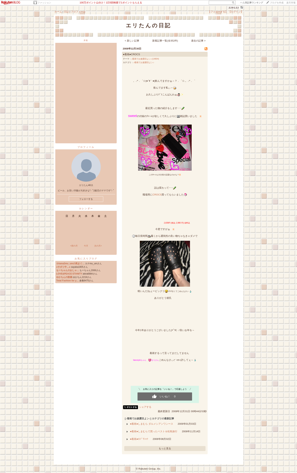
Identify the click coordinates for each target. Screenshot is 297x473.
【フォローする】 (218, 11)
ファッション (44, 2)
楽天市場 (290, 2)
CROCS (157, 194)
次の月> (98, 246)
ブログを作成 (277, 2)
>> (251, 2)
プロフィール (78, 11)
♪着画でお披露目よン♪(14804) (145, 59)
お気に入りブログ (86, 258)
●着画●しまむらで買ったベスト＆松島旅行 (153, 431)
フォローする (86, 199)
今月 (86, 246)
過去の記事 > (198, 40)
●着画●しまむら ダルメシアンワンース (151, 423)
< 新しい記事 (132, 40)
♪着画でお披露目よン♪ (143, 62)
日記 (66, 11)
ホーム (58, 11)
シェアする (145, 407)
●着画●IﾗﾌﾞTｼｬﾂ (139, 439)
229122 (234, 7)
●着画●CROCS (131, 54)
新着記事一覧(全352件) (165, 40)
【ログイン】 (235, 11)
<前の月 (73, 246)
